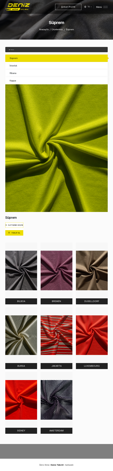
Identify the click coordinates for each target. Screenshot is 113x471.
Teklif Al (14, 233)
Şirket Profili (68, 6)
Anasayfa (44, 29)
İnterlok (13, 65)
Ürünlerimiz (57, 29)
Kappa (13, 80)
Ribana (13, 73)
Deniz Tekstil (57, 465)
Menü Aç (11, 49)
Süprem (14, 58)
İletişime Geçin (14, 225)
